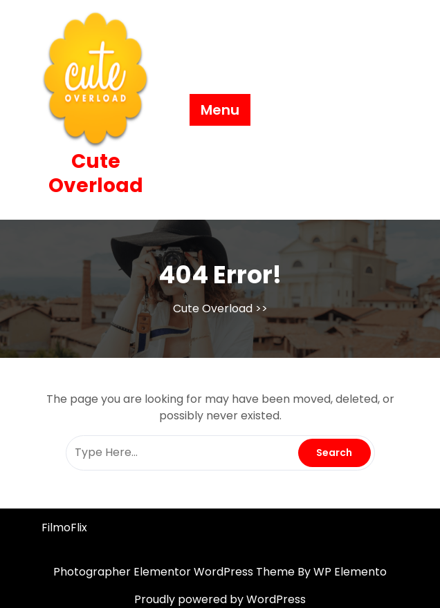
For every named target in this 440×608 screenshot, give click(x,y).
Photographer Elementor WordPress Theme (175, 572)
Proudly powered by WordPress (220, 599)
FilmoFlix (64, 527)
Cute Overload (95, 173)
